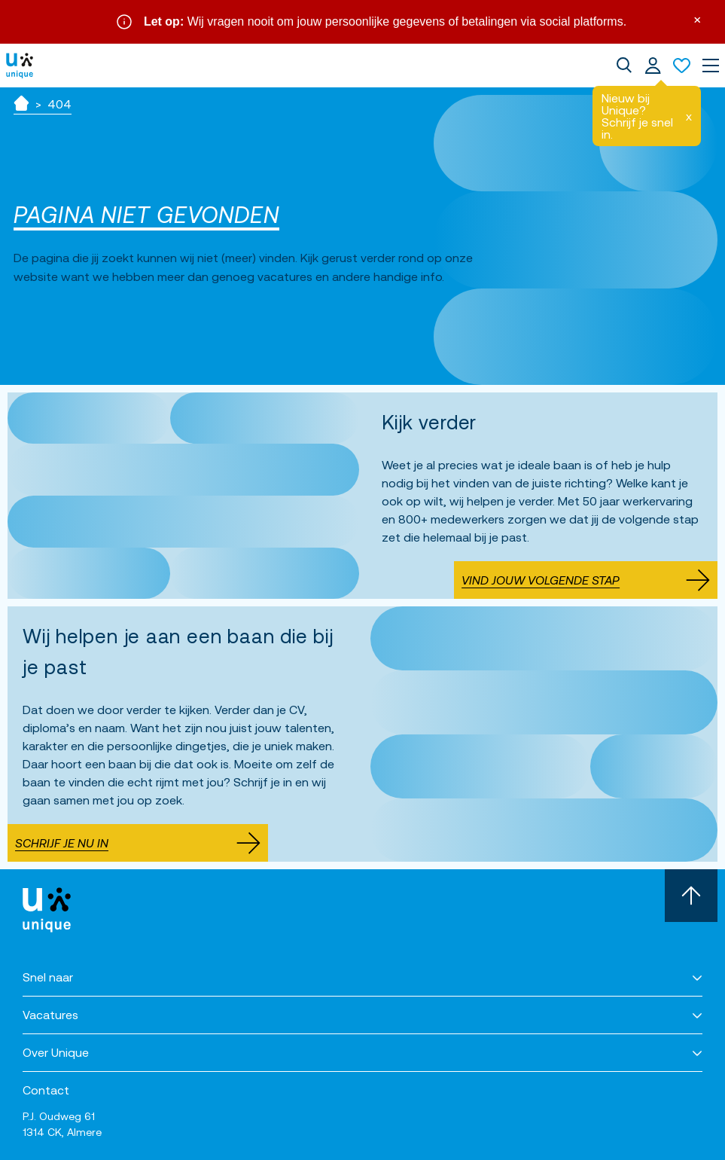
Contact (46, 1090)
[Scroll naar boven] (691, 895)
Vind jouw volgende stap (586, 580)
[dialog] (624, 65)
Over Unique (56, 1052)
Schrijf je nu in (137, 843)
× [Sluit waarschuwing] (697, 18)
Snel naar (48, 977)
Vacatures (50, 1014)
